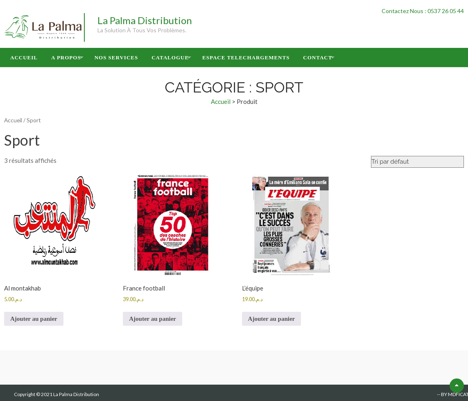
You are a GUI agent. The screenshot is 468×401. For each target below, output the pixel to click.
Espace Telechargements (245, 57)
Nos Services (116, 57)
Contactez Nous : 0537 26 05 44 (423, 10)
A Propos (66, 57)
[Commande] (417, 162)
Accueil (24, 57)
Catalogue (170, 57)
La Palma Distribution (144, 20)
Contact (317, 57)
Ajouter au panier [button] (33, 318)
